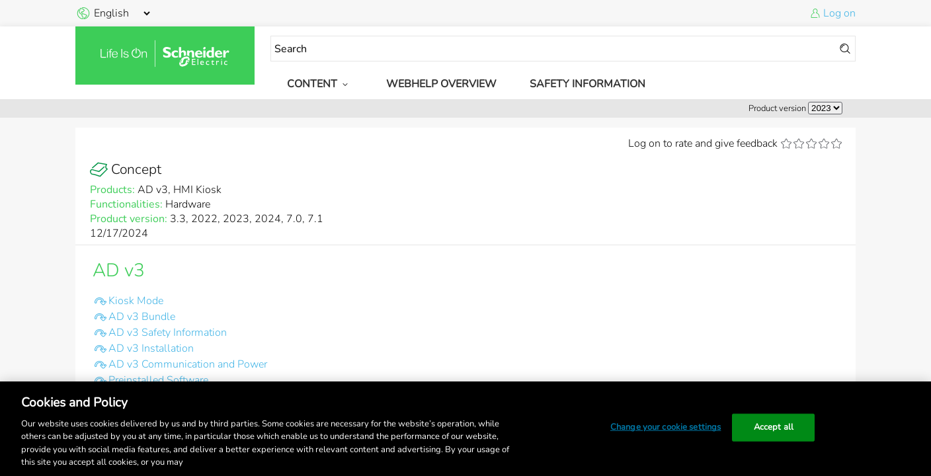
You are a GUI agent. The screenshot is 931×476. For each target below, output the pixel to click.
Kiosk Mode (135, 301)
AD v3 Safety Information (167, 332)
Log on (839, 13)
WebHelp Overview (441, 84)
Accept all (773, 427)
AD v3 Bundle (141, 316)
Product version (777, 108)
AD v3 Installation (151, 348)
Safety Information (587, 84)
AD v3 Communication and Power (187, 364)
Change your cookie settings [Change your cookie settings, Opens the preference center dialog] (665, 427)
